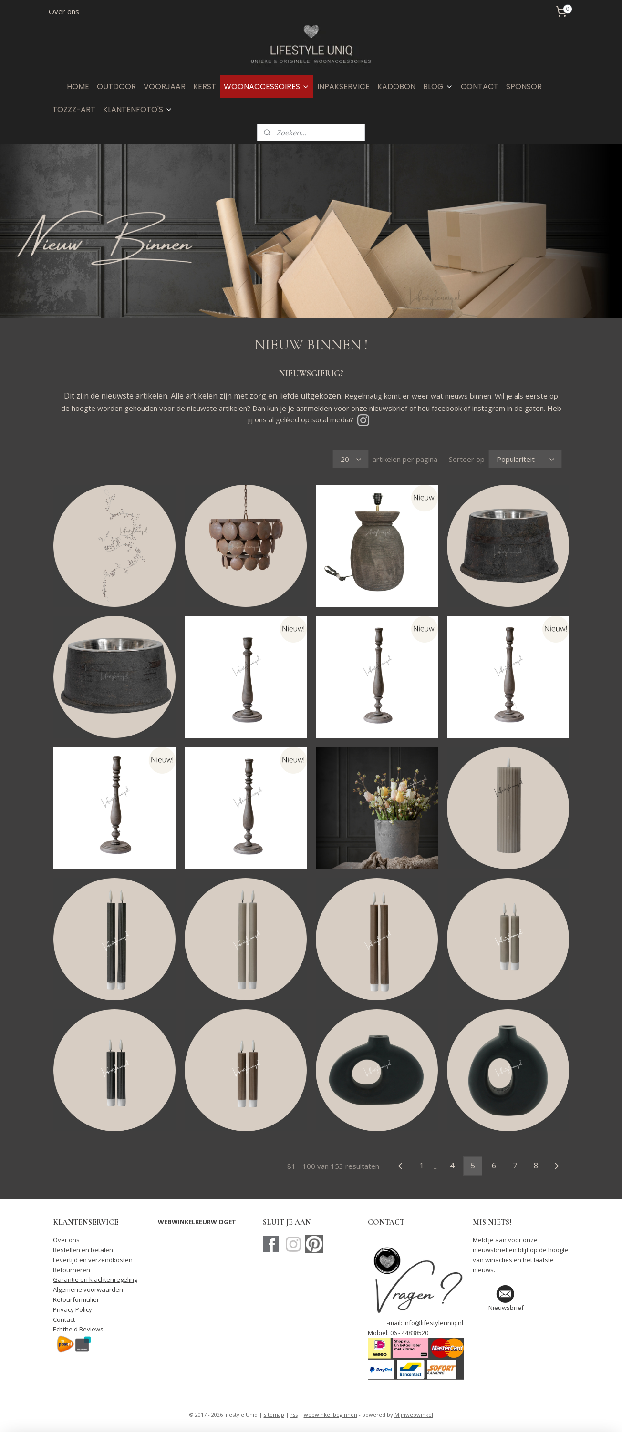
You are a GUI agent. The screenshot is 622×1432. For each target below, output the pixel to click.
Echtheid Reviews (78, 1329)
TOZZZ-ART (73, 109)
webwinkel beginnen (330, 1414)
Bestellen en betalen (83, 1250)
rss (294, 1414)
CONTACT (479, 86)
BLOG (438, 86)
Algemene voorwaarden (88, 1289)
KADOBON (396, 86)
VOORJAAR (165, 86)
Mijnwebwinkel (413, 1414)
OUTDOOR (116, 86)
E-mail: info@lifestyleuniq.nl (423, 1323)
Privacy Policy (72, 1309)
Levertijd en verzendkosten (93, 1260)
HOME (78, 86)
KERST (204, 86)
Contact (64, 1319)
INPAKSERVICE (343, 86)
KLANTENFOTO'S (138, 109)
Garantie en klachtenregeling (95, 1279)
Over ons (64, 11)
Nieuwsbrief (506, 1307)
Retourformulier (76, 1299)
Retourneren (71, 1270)
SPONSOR (524, 86)
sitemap (274, 1414)
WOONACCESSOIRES (267, 86)
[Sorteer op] (525, 459)
